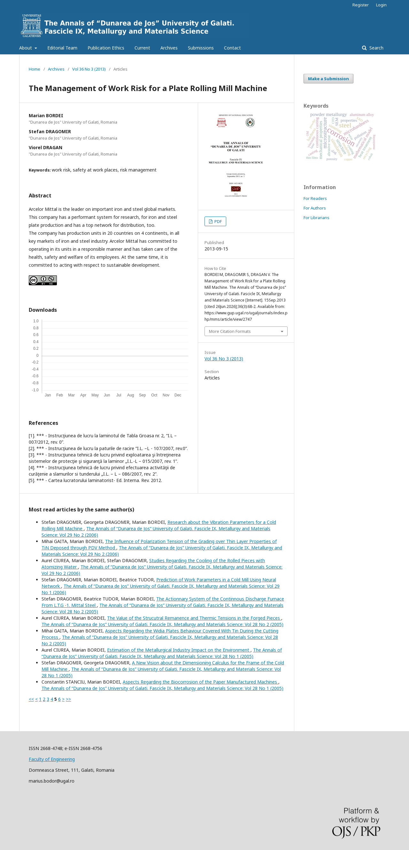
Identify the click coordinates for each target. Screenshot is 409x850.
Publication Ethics (106, 48)
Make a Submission (328, 78)
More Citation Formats (230, 331)
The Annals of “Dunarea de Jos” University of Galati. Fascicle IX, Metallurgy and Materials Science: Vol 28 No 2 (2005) (162, 624)
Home (34, 69)
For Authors (315, 208)
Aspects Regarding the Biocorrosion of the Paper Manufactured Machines (200, 682)
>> (68, 699)
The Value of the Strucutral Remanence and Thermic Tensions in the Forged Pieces (194, 618)
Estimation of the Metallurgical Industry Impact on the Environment (179, 650)
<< (31, 699)
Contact (232, 48)
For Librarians (316, 217)
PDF (217, 221)
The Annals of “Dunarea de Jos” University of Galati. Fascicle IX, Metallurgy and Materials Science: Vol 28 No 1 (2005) (162, 653)
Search (375, 48)
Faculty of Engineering (52, 759)
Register (360, 5)
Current (142, 48)
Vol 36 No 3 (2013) (89, 69)
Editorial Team (62, 48)
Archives (169, 48)
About (26, 48)
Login (381, 5)
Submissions (201, 48)
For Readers (315, 198)
